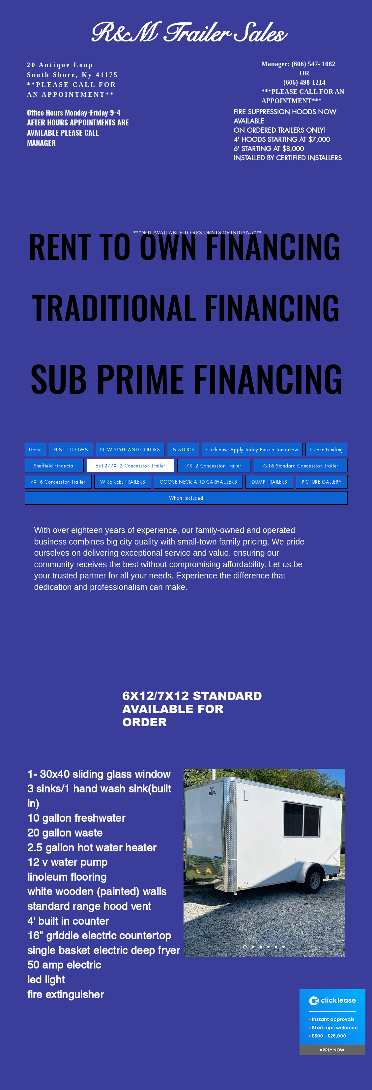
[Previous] (193, 863)
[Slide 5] (276, 947)
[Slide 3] (261, 947)
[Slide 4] (268, 947)
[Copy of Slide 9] (283, 947)
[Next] (335, 863)
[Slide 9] (245, 947)
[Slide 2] (253, 947)
